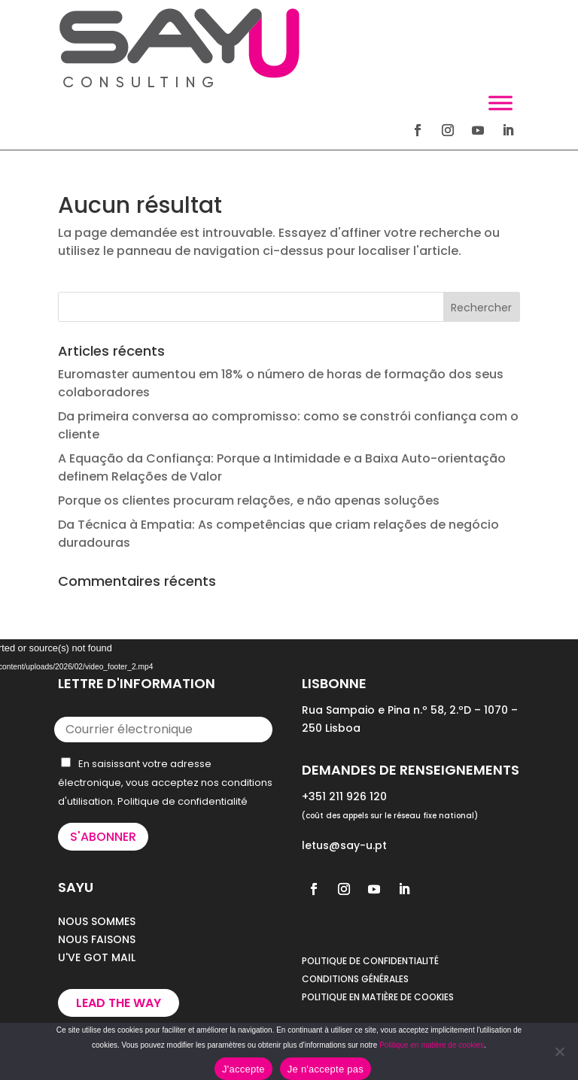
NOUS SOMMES (96, 921)
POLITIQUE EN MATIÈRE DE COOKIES (378, 997)
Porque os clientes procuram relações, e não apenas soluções (249, 500)
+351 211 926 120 (344, 796)
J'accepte (243, 1069)
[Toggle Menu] (500, 103)
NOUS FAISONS (96, 939)
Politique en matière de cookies (431, 1045)
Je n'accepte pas (325, 1069)
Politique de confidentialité (182, 801)
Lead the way (118, 1003)
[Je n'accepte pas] (559, 1051)
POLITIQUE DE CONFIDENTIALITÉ (370, 960)
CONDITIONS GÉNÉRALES (355, 978)
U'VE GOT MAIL (96, 957)
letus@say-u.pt (344, 845)
